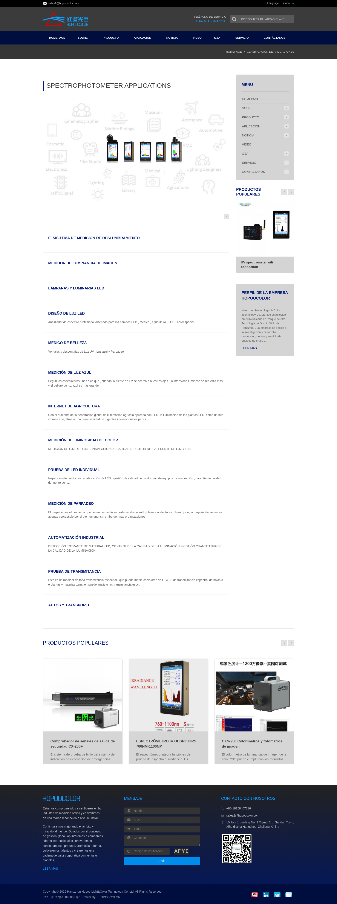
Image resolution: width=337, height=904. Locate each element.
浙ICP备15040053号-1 (66, 897)
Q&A (219, 37)
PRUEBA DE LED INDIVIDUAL (74, 470)
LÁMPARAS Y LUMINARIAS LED (76, 288)
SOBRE (84, 37)
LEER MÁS (249, 348)
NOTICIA (173, 37)
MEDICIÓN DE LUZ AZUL (69, 372)
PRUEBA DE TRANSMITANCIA (74, 571)
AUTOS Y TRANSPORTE (69, 605)
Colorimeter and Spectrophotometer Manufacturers (67, 19)
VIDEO (197, 37)
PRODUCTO (112, 37)
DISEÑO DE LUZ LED (66, 313)
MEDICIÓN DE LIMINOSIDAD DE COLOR (83, 440)
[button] (284, 192)
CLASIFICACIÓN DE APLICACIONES (270, 51)
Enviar (162, 861)
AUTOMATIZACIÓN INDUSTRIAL (76, 537)
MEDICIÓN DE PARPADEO (71, 504)
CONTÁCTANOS (276, 37)
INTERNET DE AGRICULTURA (74, 406)
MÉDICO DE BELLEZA (67, 343)
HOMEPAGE (57, 37)
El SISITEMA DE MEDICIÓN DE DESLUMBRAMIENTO (94, 238)
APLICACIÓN (144, 37)
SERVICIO (243, 37)
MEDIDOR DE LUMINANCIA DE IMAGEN (82, 263)
